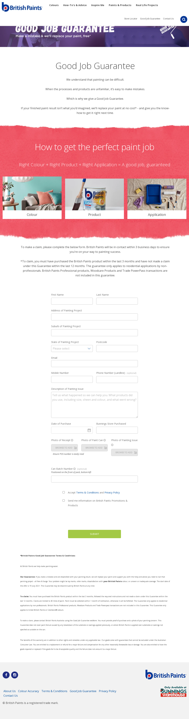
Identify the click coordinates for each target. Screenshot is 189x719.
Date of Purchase (61, 423)
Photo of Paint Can (93, 440)
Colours (54, 5)
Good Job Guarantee (150, 18)
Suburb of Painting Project (66, 326)
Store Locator (130, 18)
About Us (9, 691)
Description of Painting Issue (67, 388)
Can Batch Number (69, 468)
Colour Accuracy (28, 691)
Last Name (102, 294)
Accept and (94, 492)
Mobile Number (60, 372)
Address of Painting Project (66, 310)
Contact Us (168, 18)
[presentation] (94, 519)
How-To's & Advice (75, 5)
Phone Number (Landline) (116, 372)
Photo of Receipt (62, 440)
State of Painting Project (65, 342)
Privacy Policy (112, 492)
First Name (57, 294)
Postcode (101, 342)
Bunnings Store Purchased (111, 423)
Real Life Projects (147, 5)
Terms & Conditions (87, 492)
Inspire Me (97, 5)
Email (54, 357)
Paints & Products (120, 5)
